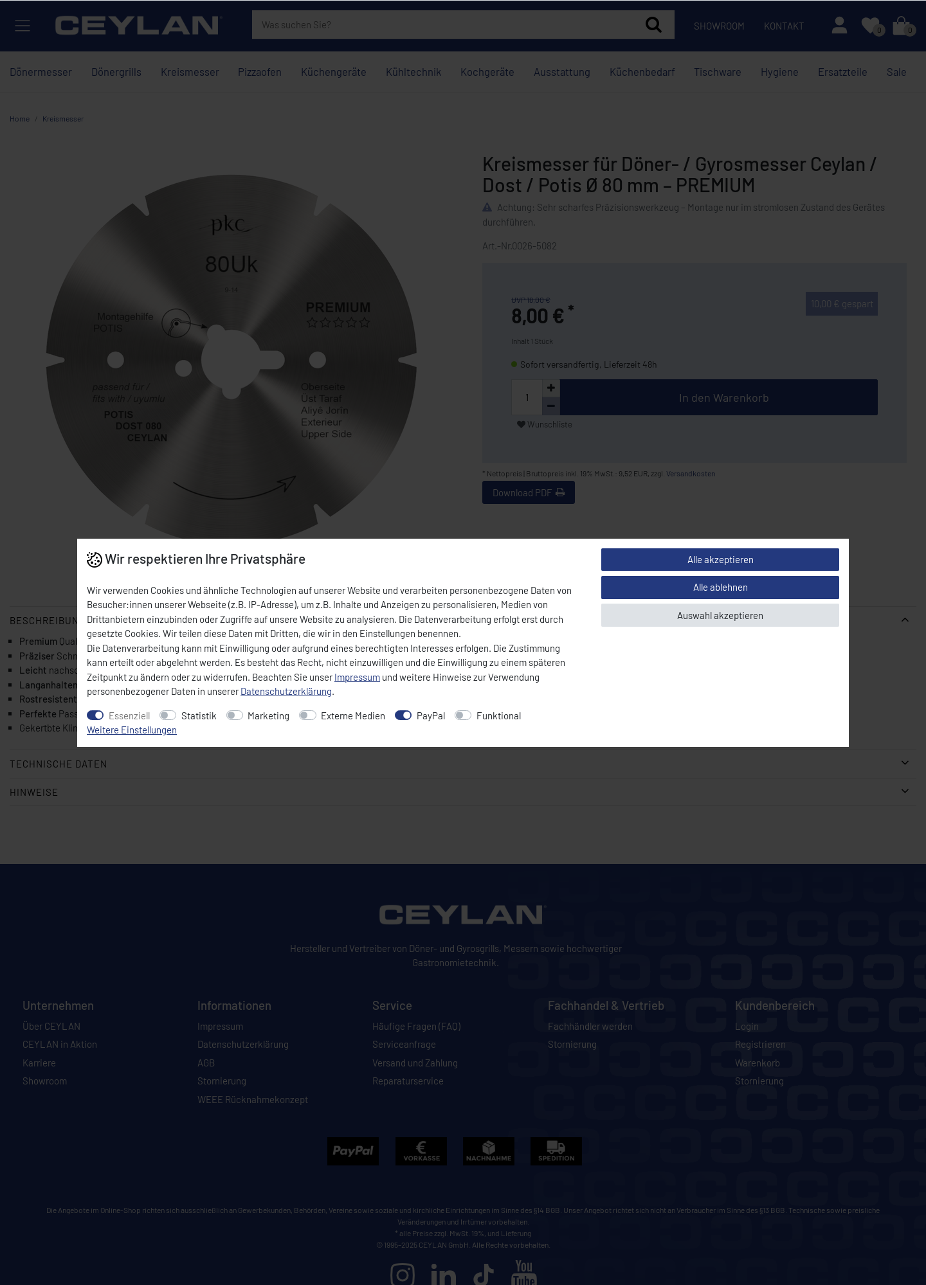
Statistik (199, 715)
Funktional (499, 715)
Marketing (268, 715)
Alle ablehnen (720, 587)
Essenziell (129, 715)
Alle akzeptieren (720, 559)
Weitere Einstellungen (132, 729)
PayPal (431, 715)
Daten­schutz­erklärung (286, 691)
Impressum (357, 677)
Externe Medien (353, 715)
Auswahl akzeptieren (720, 615)
